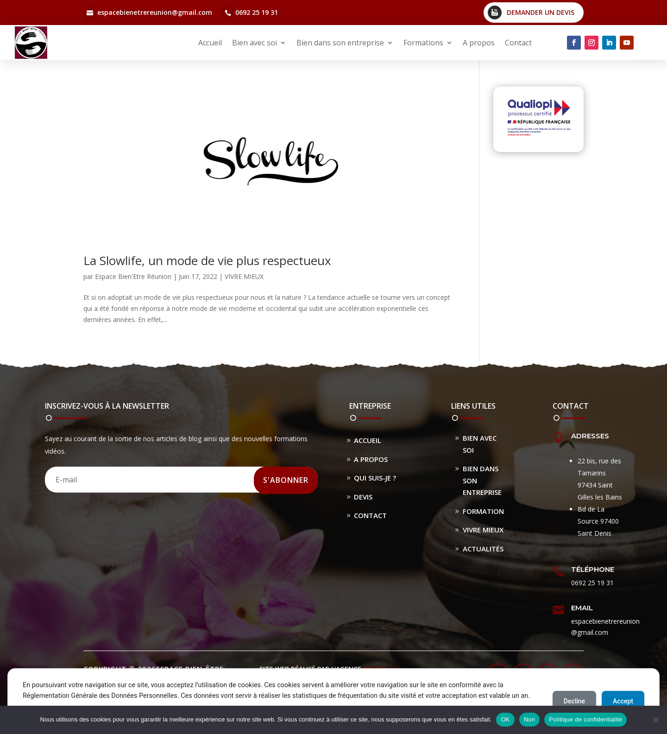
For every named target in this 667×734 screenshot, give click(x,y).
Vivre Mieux (483, 529)
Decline (574, 701)
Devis (363, 496)
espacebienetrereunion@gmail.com (154, 12)
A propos (479, 43)
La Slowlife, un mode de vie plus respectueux (207, 260)
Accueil (210, 43)
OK (505, 719)
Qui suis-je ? (375, 477)
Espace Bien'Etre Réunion (133, 276)
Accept (623, 701)
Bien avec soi (254, 43)
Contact (518, 43)
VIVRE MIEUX (244, 276)
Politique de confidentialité (585, 719)
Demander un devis (540, 12)
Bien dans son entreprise (340, 43)
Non (529, 719)
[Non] (655, 719)
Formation (483, 511)
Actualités (483, 548)
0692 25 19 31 (256, 12)
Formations (423, 43)
